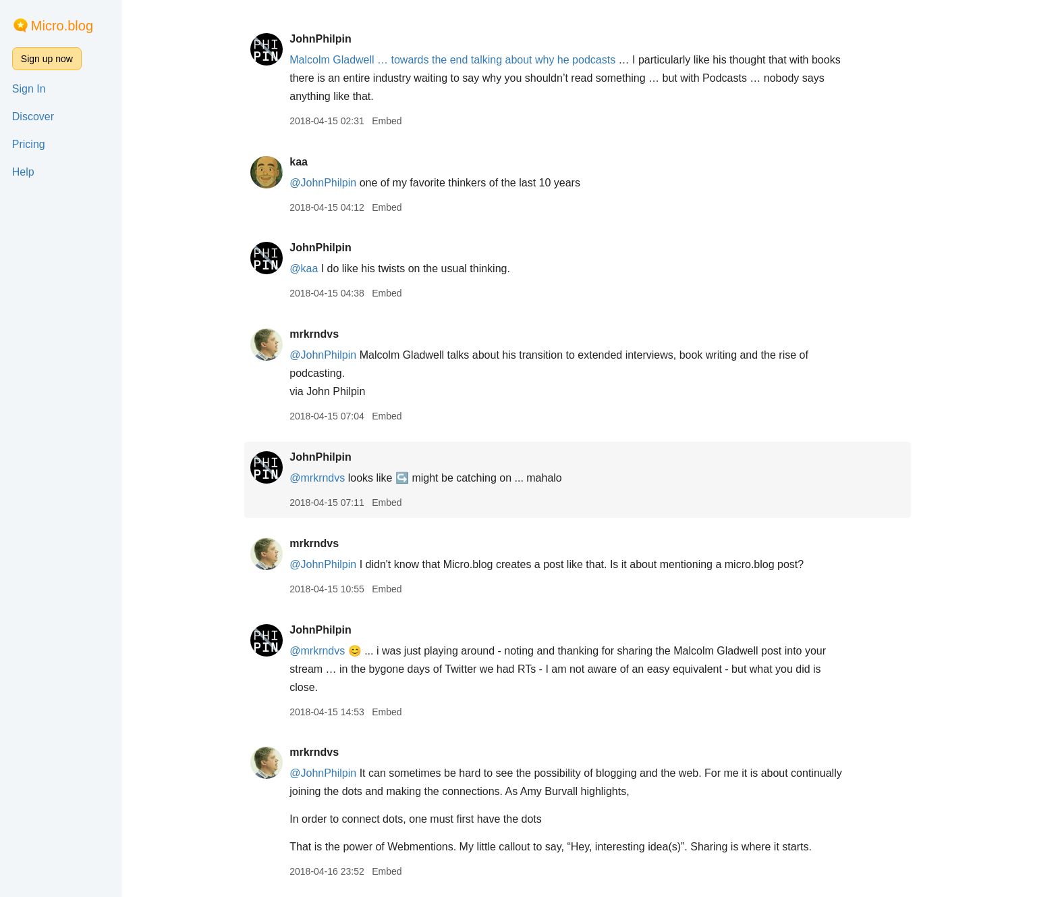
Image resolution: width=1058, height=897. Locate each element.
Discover (33, 116)
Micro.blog (62, 25)
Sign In (29, 89)
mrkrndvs (326, 334)
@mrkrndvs (329, 478)
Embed (399, 121)
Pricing (28, 144)
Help (23, 172)
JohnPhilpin (333, 39)
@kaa (316, 268)
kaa (311, 162)
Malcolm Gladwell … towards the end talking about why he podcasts (465, 60)
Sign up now (47, 58)
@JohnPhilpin (335, 182)
